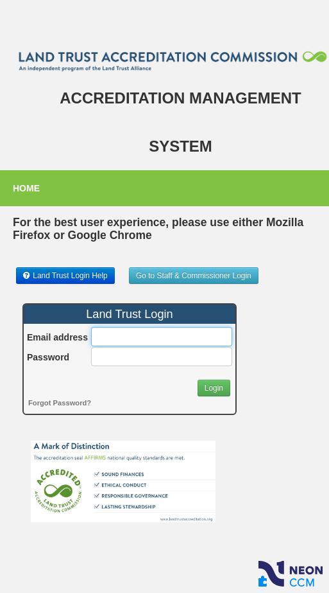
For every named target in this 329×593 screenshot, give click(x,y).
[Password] (161, 356)
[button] (65, 275)
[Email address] (161, 336)
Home (26, 188)
